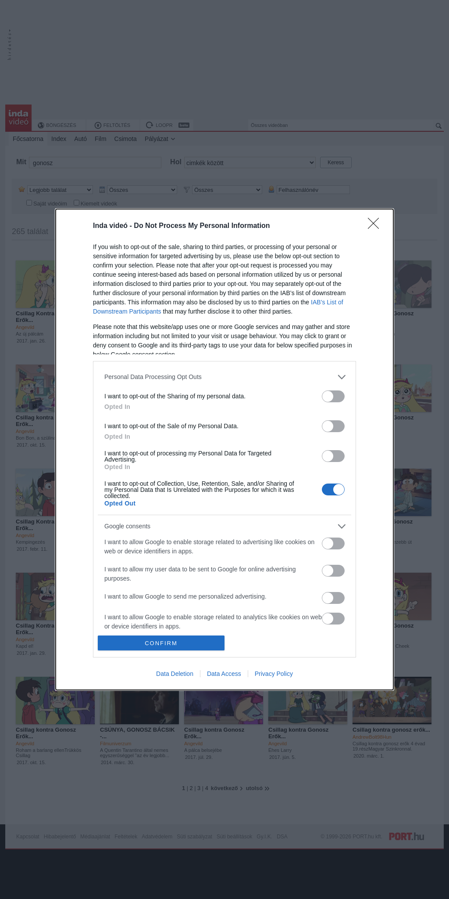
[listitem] (224, 377)
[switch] (333, 396)
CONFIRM (161, 643)
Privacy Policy (274, 673)
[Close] (376, 226)
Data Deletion (174, 673)
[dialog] (224, 449)
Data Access (224, 673)
